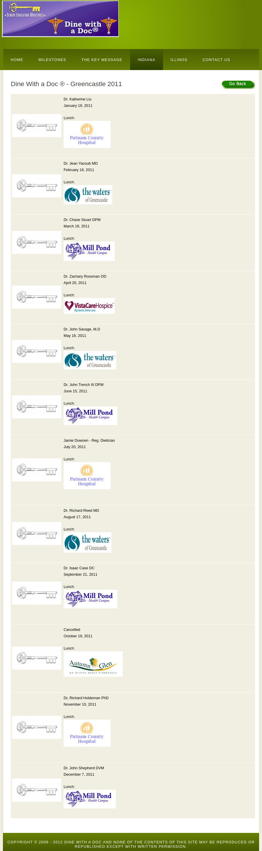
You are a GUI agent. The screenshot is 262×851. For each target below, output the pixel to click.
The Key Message (102, 60)
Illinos (179, 60)
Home (17, 60)
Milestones (52, 60)
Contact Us (216, 60)
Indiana (147, 60)
